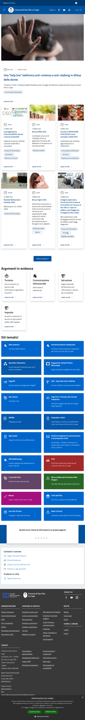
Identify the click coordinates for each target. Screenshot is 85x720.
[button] (42, 716)
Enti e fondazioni (7, 623)
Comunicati (68, 616)
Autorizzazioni (48, 639)
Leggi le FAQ (26, 661)
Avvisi (8, 125)
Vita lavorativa (27, 619)
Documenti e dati (7, 634)
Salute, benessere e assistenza (50, 634)
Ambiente (46, 629)
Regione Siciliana (9, 3)
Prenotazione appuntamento (27, 652)
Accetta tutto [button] (34, 712)
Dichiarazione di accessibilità (48, 666)
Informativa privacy (50, 657)
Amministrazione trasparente (49, 652)
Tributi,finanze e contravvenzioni (48, 623)
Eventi (66, 633)
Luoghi (66, 630)
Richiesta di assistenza (30, 665)
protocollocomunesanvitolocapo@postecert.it (17, 695)
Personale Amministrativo (10, 630)
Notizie (10, 69)
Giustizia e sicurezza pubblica (50, 617)
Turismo (25, 630)
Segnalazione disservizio (30, 657)
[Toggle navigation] (4, 9)
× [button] (82, 697)
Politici (3, 627)
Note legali (47, 661)
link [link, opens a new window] (62, 707)
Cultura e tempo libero (30, 616)
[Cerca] (80, 10)
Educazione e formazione (51, 612)
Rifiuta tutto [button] (51, 712)
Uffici (3, 619)
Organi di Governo (7, 612)
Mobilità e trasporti (29, 634)
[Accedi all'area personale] (76, 3)
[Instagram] (68, 9)
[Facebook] (58, 9)
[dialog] (42, 707)
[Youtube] (63, 9)
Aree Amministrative (8, 616)
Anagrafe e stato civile (30, 612)
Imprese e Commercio (29, 623)
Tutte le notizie (42, 258)
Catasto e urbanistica (29, 627)
